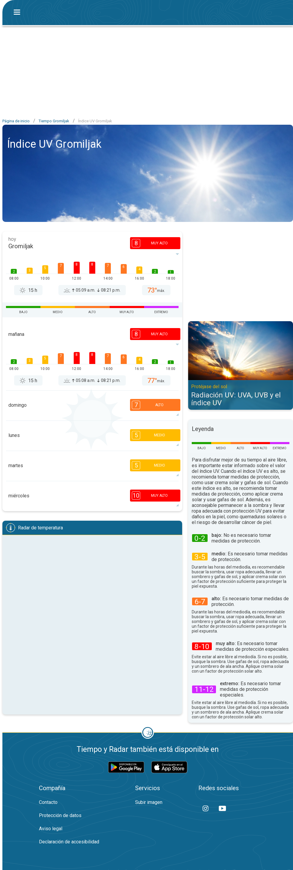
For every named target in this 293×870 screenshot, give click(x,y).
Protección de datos (60, 815)
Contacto (48, 802)
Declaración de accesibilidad (69, 842)
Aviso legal (50, 828)
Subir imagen (148, 802)
